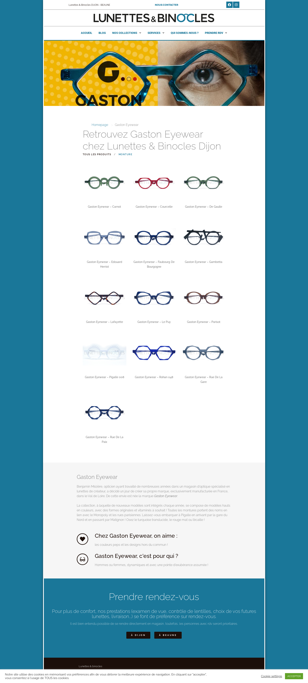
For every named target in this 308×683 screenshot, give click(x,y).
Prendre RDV (216, 33)
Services (156, 33)
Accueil (86, 32)
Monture (125, 154)
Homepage (100, 125)
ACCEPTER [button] (294, 676)
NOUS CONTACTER (166, 4)
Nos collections (126, 33)
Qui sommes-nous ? (185, 32)
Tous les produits (97, 154)
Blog (102, 32)
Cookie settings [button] (271, 676)
